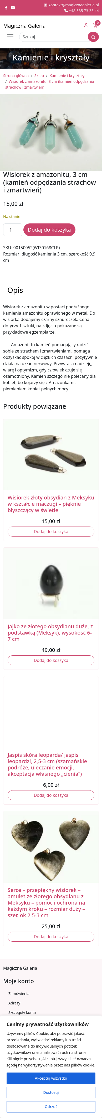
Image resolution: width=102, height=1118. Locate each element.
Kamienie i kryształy (66, 75)
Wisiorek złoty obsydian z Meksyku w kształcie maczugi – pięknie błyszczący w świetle (51, 504)
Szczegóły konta (22, 1012)
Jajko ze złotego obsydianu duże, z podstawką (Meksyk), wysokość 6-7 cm (50, 632)
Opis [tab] (15, 290)
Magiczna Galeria (24, 25)
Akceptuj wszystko (51, 1078)
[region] (51, 1066)
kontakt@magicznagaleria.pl (71, 4)
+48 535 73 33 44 (81, 10)
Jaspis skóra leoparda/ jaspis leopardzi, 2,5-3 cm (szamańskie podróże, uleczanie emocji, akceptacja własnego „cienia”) (47, 764)
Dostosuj (51, 1092)
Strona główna (16, 75)
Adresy (14, 1002)
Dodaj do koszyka (49, 229)
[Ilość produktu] (12, 229)
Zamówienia (18, 993)
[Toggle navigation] (10, 37)
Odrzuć (51, 1106)
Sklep (39, 75)
